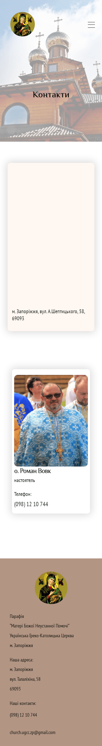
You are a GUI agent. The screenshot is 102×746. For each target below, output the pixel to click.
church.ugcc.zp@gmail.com (32, 732)
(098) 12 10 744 (31, 504)
